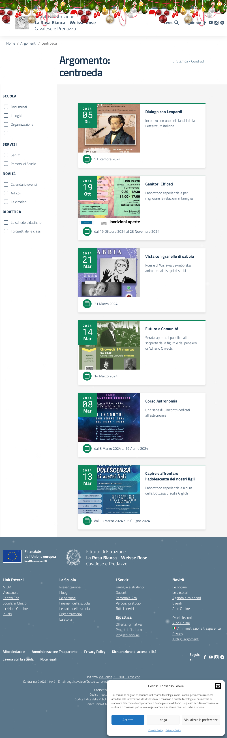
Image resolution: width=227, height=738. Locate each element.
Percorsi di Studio (23, 163)
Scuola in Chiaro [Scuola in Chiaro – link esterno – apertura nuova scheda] (14, 603)
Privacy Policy (173, 730)
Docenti (121, 592)
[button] (218, 686)
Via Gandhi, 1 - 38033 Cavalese (119, 676)
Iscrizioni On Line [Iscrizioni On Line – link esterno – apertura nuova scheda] (15, 608)
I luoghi (16, 115)
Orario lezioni (182, 617)
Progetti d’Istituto (129, 629)
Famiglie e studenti (130, 587)
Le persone (67, 597)
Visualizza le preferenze (201, 719)
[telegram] (222, 657)
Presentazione (70, 587)
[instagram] (216, 657)
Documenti (19, 107)
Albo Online (181, 608)
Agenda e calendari (186, 597)
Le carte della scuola (74, 608)
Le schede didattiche (26, 222)
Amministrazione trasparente (197, 628)
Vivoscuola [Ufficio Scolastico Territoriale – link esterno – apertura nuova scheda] (10, 592)
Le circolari (18, 201)
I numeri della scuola (74, 603)
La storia (65, 619)
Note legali (48, 659)
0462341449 (47, 681)
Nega (163, 719)
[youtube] (211, 657)
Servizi (15, 155)
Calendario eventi (24, 184)
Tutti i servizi (125, 608)
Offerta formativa (129, 624)
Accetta (127, 719)
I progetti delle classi (26, 231)
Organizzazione (22, 124)
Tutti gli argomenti (185, 639)
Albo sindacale (14, 651)
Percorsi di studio (128, 603)
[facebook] (205, 657)
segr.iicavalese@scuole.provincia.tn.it (91, 681)
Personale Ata (126, 597)
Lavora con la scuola (18, 659)
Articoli (16, 193)
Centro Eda (11, 597)
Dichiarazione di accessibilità (134, 651)
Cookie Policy (155, 730)
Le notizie (179, 587)
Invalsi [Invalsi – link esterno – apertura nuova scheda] (7, 614)
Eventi (177, 603)
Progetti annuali (127, 635)
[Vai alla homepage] (73, 557)
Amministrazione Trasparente (54, 651)
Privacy (177, 633)
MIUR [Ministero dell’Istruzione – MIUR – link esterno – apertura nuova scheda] (7, 587)
